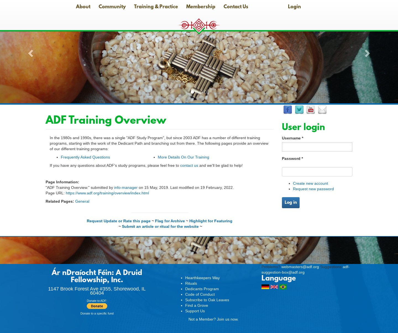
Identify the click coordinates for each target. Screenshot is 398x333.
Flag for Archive (170, 221)
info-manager (126, 187)
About (83, 7)
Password (292, 158)
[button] (30, 51)
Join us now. (228, 319)
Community (112, 7)
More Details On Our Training (183, 157)
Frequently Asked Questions (85, 157)
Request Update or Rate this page (119, 221)
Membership (200, 7)
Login (294, 7)
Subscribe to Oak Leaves (207, 300)
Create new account (310, 183)
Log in (291, 202)
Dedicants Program (202, 289)
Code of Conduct (200, 294)
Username (292, 138)
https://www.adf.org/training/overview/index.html (107, 193)
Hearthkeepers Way (202, 278)
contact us (189, 165)
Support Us (195, 311)
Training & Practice (156, 7)
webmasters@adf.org (300, 267)
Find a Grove (196, 305)
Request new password (313, 189)
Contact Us (236, 7)
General (82, 201)
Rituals (191, 283)
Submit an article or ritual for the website (160, 226)
